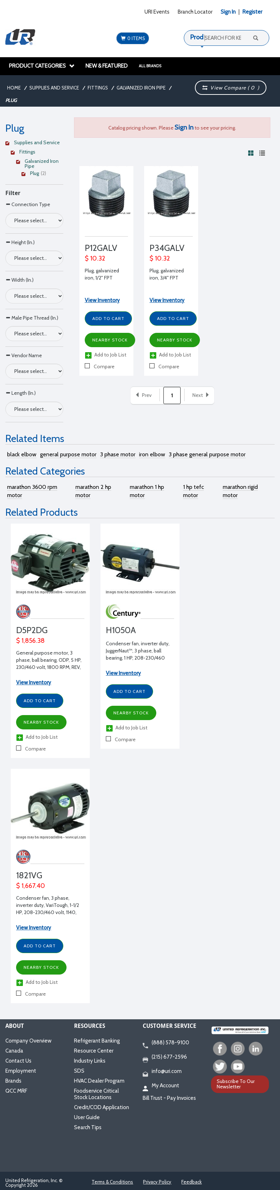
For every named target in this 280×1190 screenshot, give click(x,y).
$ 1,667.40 (30, 886)
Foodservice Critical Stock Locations (96, 1094)
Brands (13, 1081)
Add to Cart (108, 318)
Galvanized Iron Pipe (141, 88)
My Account (161, 1085)
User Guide (87, 1117)
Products (202, 37)
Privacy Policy (157, 1182)
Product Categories (42, 66)
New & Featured (106, 66)
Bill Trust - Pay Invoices (169, 1098)
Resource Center (93, 1051)
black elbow (21, 454)
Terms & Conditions (112, 1182)
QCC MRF (16, 1091)
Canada (14, 1051)
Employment (20, 1071)
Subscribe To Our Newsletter (236, 1084)
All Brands (150, 65)
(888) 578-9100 (166, 1043)
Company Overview (28, 1041)
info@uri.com (162, 1071)
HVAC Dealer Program (99, 1081)
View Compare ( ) (231, 87)
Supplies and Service (54, 88)
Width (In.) (19, 280)
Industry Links (89, 1061)
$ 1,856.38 (30, 641)
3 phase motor (118, 454)
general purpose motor (68, 454)
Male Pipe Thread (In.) (31, 318)
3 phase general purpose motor (207, 454)
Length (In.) (20, 393)
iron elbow (152, 454)
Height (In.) (20, 242)
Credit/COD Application (101, 1107)
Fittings (98, 88)
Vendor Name (23, 355)
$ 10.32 (95, 258)
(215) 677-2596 (165, 1057)
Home (14, 88)
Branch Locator (195, 12)
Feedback (191, 1182)
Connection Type (27, 204)
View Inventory (102, 300)
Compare (99, 366)
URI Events (157, 12)
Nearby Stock (110, 340)
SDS (79, 1071)
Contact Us (18, 1061)
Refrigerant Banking (97, 1041)
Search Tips (88, 1127)
